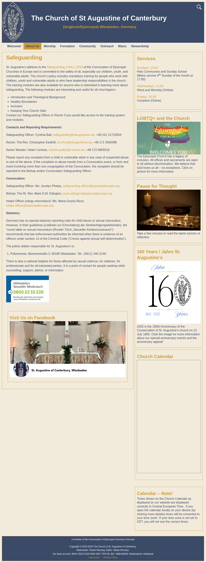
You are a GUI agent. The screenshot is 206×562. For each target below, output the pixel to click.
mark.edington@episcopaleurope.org (87, 193)
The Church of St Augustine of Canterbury (99, 18)
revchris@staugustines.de (74, 142)
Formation (67, 46)
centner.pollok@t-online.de (66, 149)
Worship (50, 46)
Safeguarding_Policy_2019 (65, 67)
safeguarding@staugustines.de (74, 134)
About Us (32, 46)
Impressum (94, 557)
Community (87, 46)
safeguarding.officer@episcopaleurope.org (91, 186)
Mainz (122, 46)
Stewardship (140, 46)
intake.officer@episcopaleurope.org (30, 205)
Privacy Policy (110, 557)
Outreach (107, 46)
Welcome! (14, 46)
